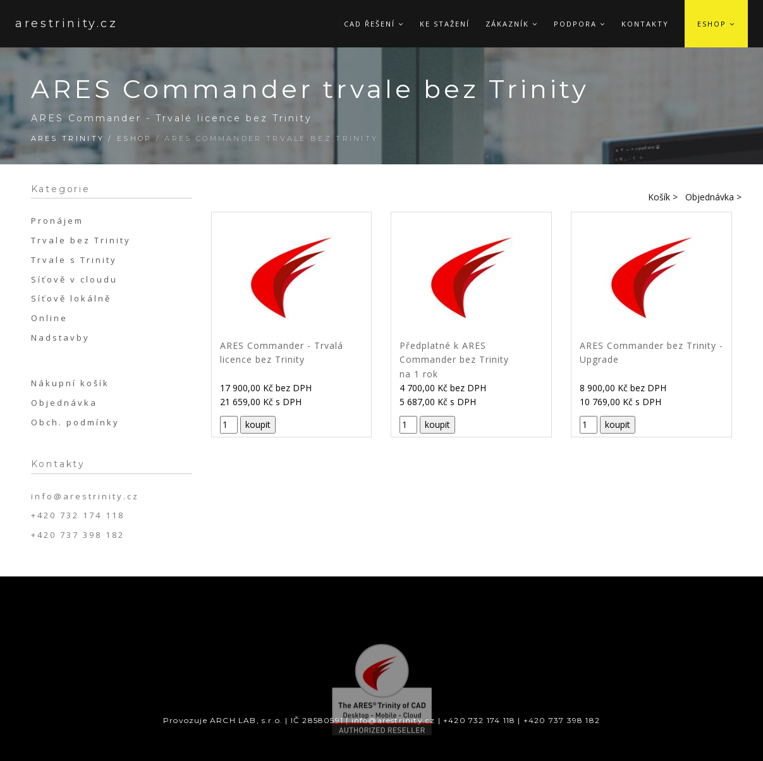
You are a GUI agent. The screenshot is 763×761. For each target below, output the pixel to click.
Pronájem (57, 220)
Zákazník (511, 23)
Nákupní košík (70, 383)
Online (49, 318)
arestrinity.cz (52, 23)
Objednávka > (713, 197)
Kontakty (645, 23)
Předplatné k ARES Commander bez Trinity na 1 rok (454, 359)
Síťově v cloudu (74, 279)
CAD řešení (374, 23)
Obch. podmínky (75, 422)
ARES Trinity (68, 138)
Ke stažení (445, 23)
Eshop (716, 23)
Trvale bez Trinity (81, 240)
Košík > (663, 197)
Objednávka (64, 402)
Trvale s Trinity (74, 259)
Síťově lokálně (71, 298)
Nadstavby (60, 337)
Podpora (580, 23)
